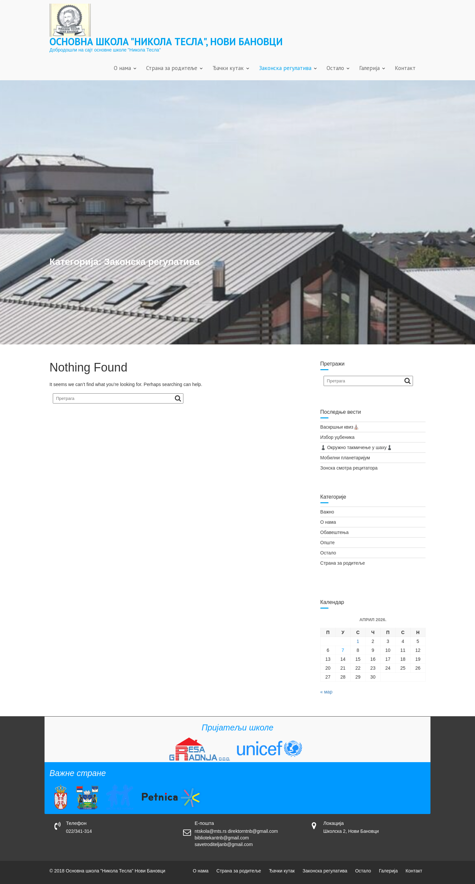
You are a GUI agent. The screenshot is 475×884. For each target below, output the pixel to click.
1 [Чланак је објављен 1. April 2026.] (358, 641)
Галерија (369, 68)
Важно (327, 511)
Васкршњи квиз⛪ (339, 427)
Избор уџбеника (337, 437)
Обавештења (334, 532)
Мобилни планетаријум (345, 457)
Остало (335, 68)
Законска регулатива (285, 68)
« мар (326, 691)
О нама (122, 68)
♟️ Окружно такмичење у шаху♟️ (356, 447)
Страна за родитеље (171, 68)
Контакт (405, 68)
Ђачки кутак (228, 68)
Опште (327, 542)
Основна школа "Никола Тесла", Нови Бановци (166, 41)
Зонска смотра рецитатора (349, 468)
